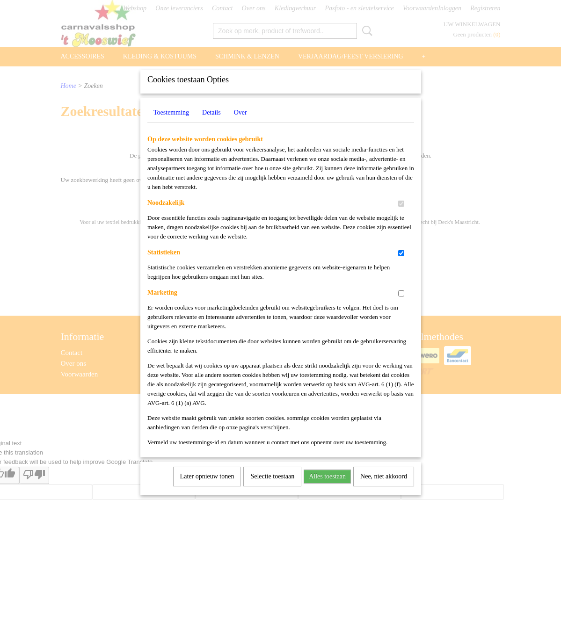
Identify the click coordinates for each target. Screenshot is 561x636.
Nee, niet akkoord (383, 488)
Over (240, 124)
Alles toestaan (327, 488)
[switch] (401, 216)
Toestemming (171, 124)
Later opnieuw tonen (207, 488)
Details (211, 124)
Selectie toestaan (272, 488)
